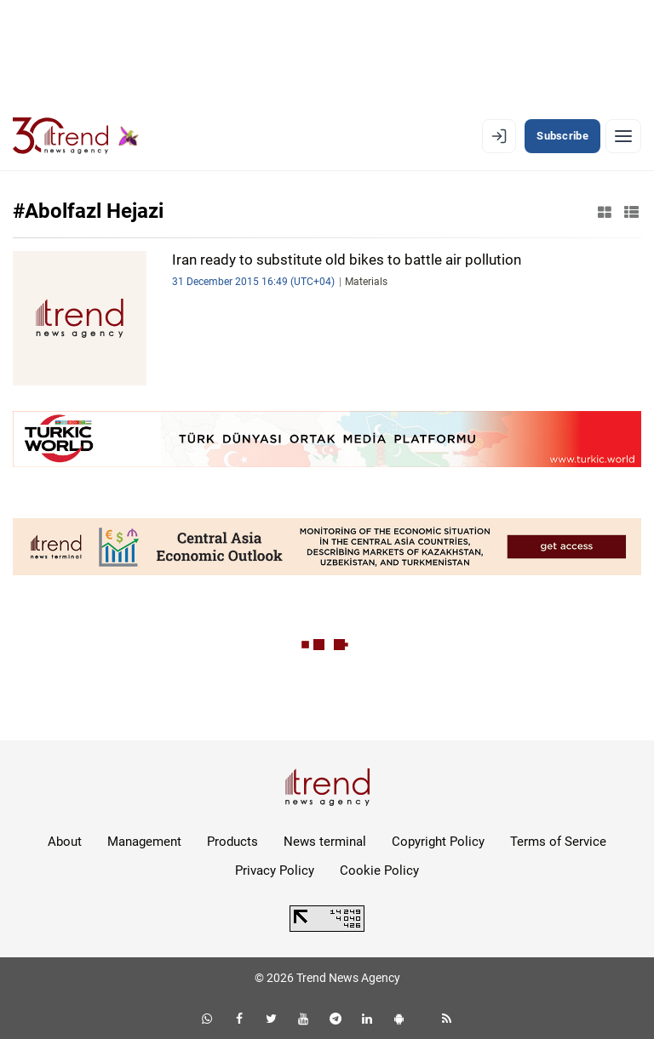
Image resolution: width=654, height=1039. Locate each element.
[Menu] (623, 136)
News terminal (325, 841)
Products (232, 841)
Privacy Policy (274, 870)
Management (144, 841)
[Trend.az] (76, 136)
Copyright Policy (438, 841)
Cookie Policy (379, 870)
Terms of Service (558, 841)
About (65, 841)
